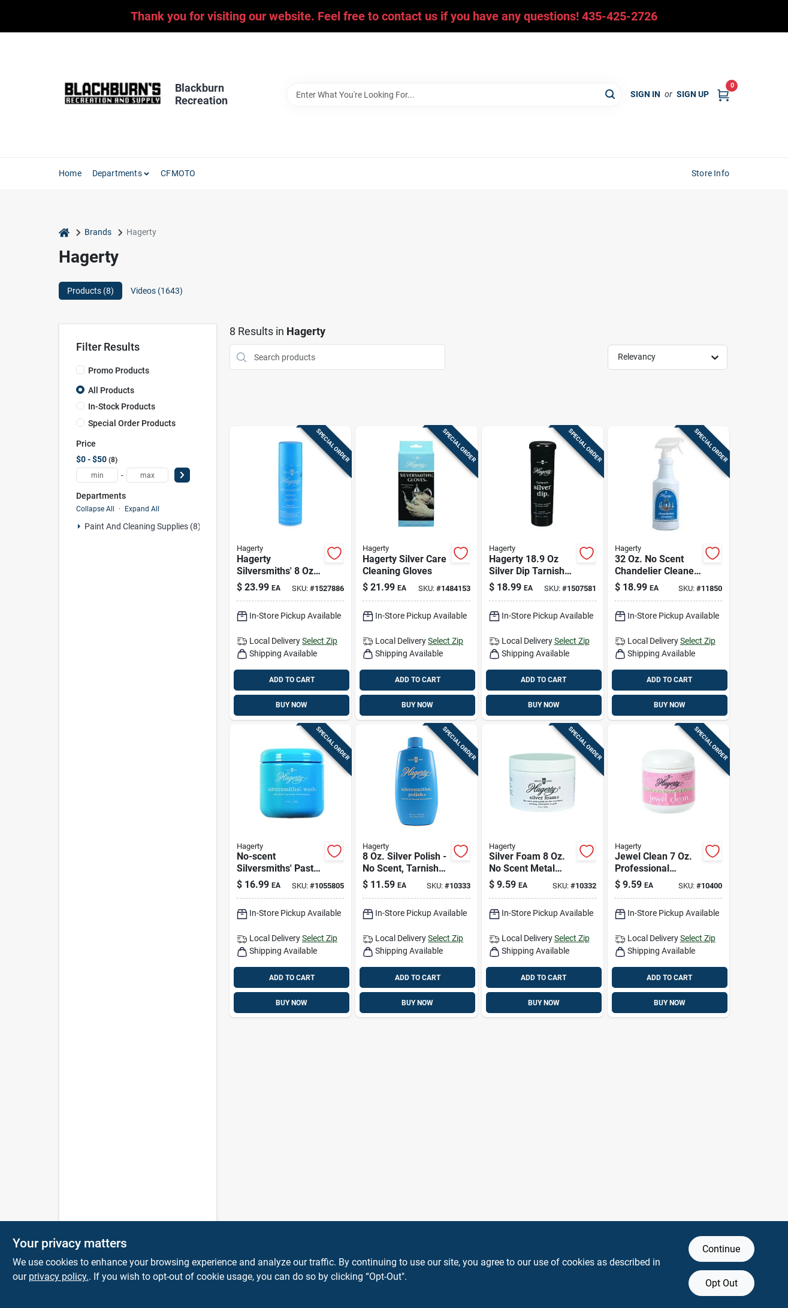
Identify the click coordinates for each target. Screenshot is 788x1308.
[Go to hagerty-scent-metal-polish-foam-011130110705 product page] (542, 871)
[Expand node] (79, 526)
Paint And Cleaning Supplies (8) (142, 526)
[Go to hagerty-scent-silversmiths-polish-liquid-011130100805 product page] (416, 871)
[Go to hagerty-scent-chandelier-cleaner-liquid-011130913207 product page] (668, 573)
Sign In (645, 94)
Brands (97, 232)
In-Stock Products (121, 406)
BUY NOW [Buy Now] (291, 705)
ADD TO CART (292, 680)
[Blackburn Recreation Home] (113, 95)
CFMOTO (178, 173)
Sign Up (693, 94)
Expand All (142, 509)
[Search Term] (454, 95)
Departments (117, 173)
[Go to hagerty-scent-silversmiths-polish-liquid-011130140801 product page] (290, 573)
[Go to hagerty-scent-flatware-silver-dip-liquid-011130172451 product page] (542, 573)
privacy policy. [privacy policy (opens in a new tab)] (59, 1276)
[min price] (97, 475)
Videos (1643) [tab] (157, 291)
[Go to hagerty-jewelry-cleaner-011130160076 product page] (668, 871)
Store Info (710, 173)
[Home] (64, 232)
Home (70, 173)
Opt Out (721, 1283)
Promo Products (118, 370)
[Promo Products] (80, 370)
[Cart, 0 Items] (723, 94)
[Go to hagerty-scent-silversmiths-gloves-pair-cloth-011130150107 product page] (416, 573)
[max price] (147, 475)
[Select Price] (182, 475)
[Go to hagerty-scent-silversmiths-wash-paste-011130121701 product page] (290, 871)
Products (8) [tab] (90, 291)
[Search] (611, 94)
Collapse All (95, 509)
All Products (111, 390)
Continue (721, 1249)
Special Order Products (132, 423)
